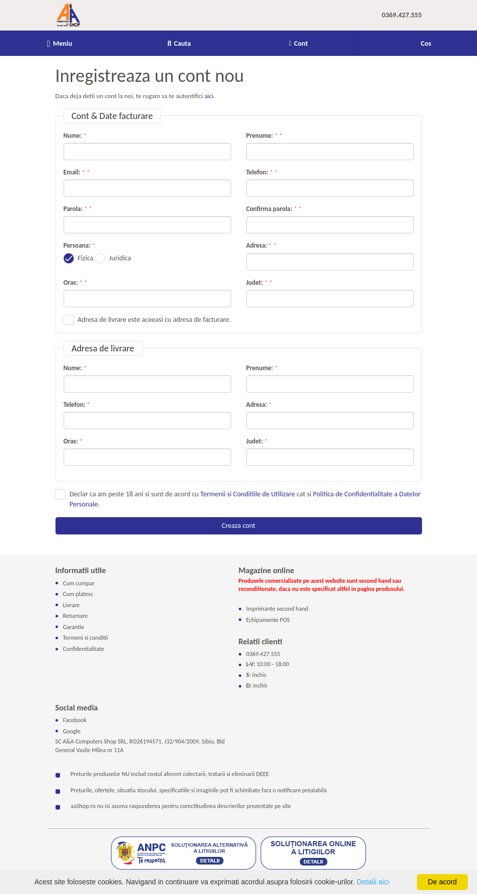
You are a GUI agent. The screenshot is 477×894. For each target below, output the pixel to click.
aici (208, 96)
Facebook (75, 720)
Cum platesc (78, 594)
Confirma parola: (272, 209)
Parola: (76, 209)
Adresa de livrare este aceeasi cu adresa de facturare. (154, 319)
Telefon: (260, 172)
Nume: (75, 135)
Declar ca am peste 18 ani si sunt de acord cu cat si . (245, 499)
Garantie (74, 627)
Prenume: (262, 135)
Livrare (71, 604)
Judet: (257, 282)
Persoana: (77, 245)
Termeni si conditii (85, 637)
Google (72, 730)
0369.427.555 (402, 15)
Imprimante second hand (277, 608)
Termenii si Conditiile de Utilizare (248, 494)
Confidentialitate (83, 648)
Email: (75, 172)
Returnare (75, 615)
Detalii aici (373, 882)
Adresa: (259, 245)
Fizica (86, 258)
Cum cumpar (79, 582)
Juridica (120, 258)
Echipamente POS (268, 619)
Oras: (74, 282)
